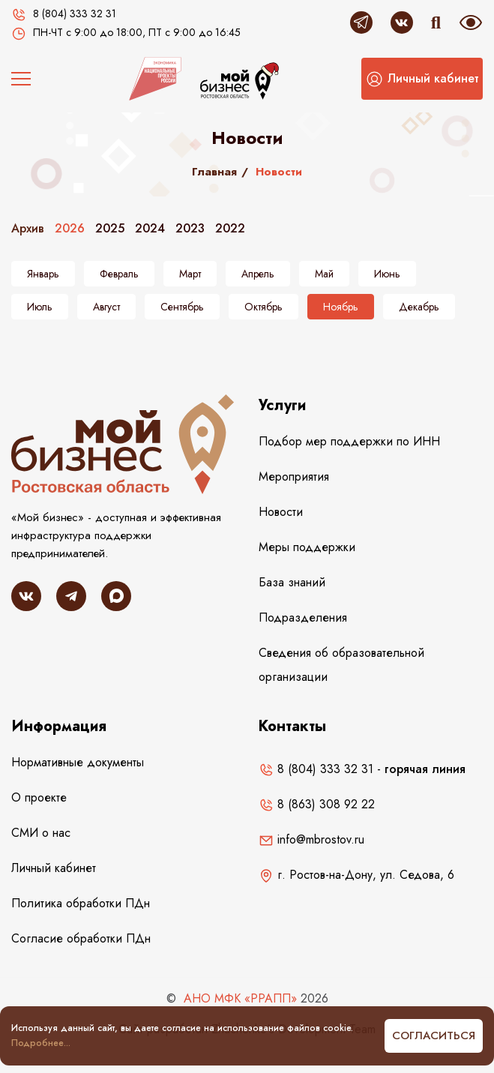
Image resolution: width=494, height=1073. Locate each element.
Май (324, 273)
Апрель (257, 273)
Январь (43, 273)
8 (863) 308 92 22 (317, 804)
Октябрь (263, 306)
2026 (70, 228)
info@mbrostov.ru (311, 839)
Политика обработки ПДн (80, 903)
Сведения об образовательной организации (341, 664)
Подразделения (303, 617)
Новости (281, 511)
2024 (150, 228)
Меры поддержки (307, 547)
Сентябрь (182, 306)
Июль (39, 306)
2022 (230, 228)
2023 (190, 228)
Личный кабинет (53, 868)
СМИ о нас (40, 832)
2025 (109, 228)
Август (106, 306)
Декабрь (419, 306)
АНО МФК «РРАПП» (240, 998)
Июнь (387, 273)
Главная (214, 171)
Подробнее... (40, 1043)
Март (190, 273)
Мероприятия (294, 476)
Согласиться (433, 1035)
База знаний (292, 582)
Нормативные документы (77, 762)
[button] (422, 79)
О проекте (39, 797)
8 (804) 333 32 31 (316, 769)
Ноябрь (340, 306)
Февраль (119, 273)
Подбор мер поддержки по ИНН (349, 441)
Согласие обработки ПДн (81, 938)
